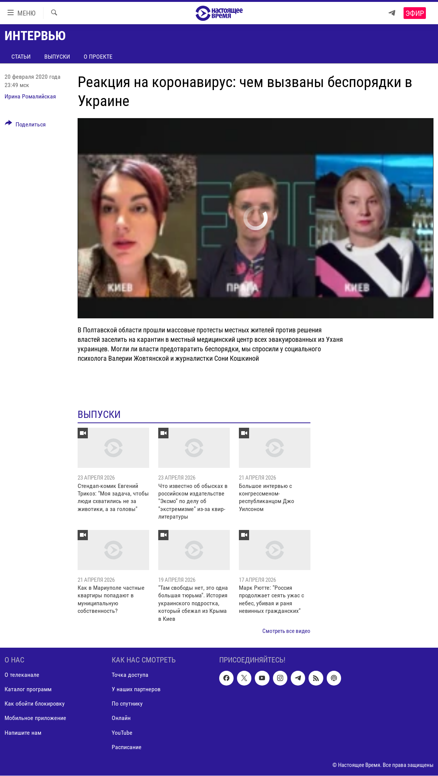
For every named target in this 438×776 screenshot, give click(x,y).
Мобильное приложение (35, 718)
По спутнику (127, 703)
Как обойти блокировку (35, 703)
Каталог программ (28, 689)
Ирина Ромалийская (30, 96)
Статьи (21, 56)
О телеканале (22, 675)
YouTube (122, 732)
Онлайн (121, 718)
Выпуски (57, 56)
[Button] (25, 125)
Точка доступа (130, 675)
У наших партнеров (136, 689)
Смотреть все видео (286, 631)
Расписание (127, 747)
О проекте (98, 56)
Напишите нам (23, 732)
